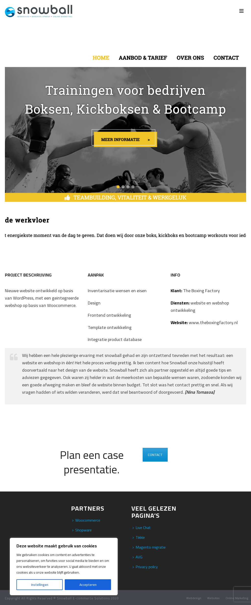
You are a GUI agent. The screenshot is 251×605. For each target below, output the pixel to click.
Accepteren (88, 584)
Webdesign (193, 598)
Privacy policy (145, 566)
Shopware (82, 530)
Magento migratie (149, 547)
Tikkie (139, 537)
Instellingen (39, 584)
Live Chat (142, 527)
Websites (213, 598)
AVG (137, 557)
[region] (64, 566)
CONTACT (155, 455)
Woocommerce (86, 520)
